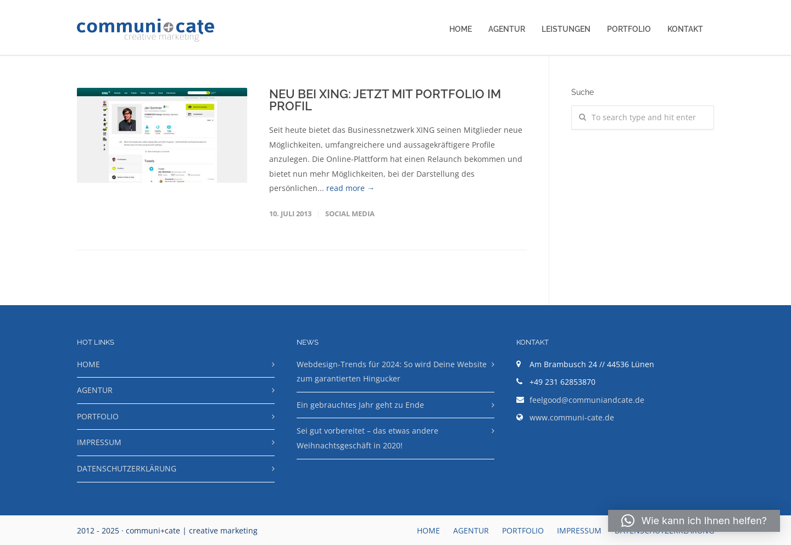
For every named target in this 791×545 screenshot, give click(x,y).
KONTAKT (685, 29)
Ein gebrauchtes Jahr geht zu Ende (360, 405)
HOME (460, 29)
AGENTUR (506, 29)
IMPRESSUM (99, 442)
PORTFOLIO (629, 29)
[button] (694, 521)
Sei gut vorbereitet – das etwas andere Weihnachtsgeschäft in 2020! (367, 438)
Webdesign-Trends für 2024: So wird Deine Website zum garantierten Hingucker (392, 371)
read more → (350, 188)
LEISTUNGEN (566, 29)
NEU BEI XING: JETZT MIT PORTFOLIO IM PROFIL (385, 100)
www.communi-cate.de (572, 417)
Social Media (350, 213)
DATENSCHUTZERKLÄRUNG (126, 468)
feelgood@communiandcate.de (587, 400)
